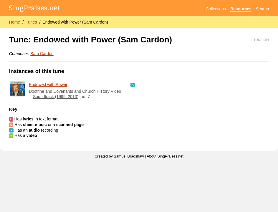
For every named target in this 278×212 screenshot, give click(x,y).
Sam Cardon (42, 53)
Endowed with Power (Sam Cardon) (75, 22)
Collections (216, 8)
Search (262, 8)
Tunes (31, 22)
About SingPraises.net (165, 156)
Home (14, 22)
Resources (240, 8)
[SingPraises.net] (34, 9)
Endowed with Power (48, 84)
